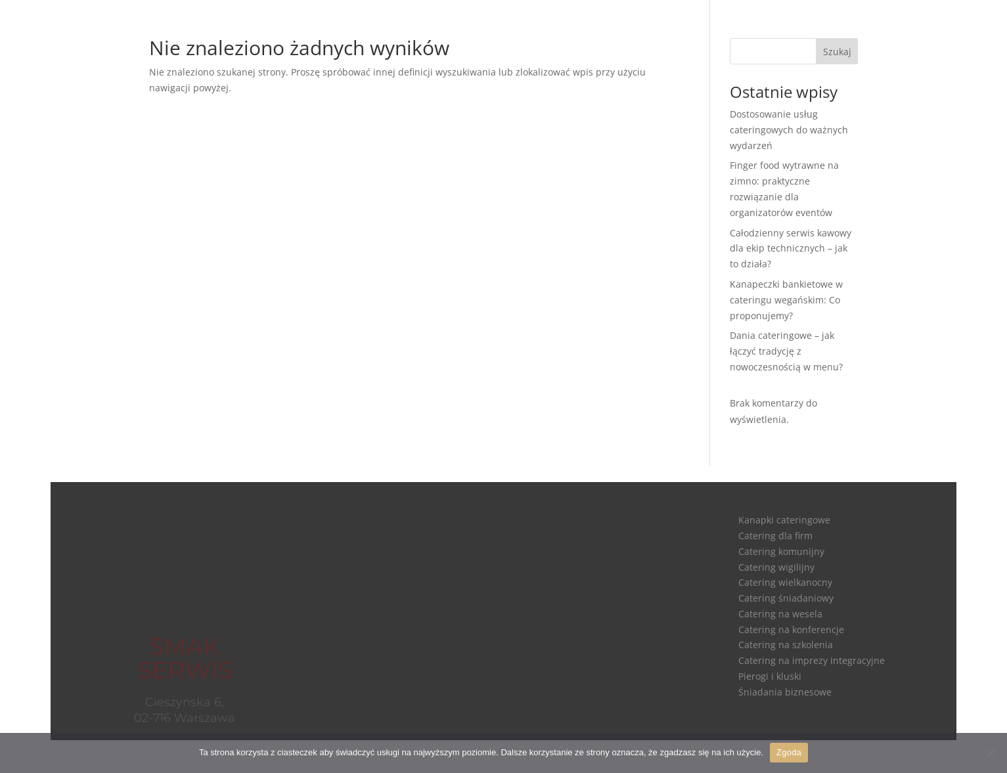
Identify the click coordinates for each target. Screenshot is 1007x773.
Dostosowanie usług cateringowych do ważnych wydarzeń (789, 130)
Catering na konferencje (791, 629)
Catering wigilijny (776, 567)
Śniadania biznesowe (785, 692)
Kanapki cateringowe (784, 520)
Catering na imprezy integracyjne (811, 660)
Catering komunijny (781, 551)
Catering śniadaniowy (786, 598)
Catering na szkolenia (785, 644)
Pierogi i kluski (769, 676)
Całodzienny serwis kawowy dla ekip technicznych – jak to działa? (790, 249)
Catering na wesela (780, 613)
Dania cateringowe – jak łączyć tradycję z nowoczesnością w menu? (786, 351)
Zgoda (788, 752)
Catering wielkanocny (785, 582)
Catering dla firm (775, 535)
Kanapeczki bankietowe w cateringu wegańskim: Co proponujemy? (786, 300)
